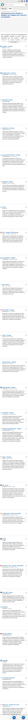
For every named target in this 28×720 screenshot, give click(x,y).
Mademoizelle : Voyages (8, 387)
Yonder (4, 539)
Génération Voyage (7, 100)
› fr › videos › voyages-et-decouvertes (10, 233)
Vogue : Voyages (6, 457)
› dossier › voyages (7, 363)
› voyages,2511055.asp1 (10, 259)
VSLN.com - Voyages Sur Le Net (10, 705)
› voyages (6, 47)
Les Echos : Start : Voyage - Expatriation (13, 565)
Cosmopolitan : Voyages (8, 258)
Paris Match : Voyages (8, 310)
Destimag (4, 607)
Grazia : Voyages (6, 335)
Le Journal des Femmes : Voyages (11, 155)
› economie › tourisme (9, 74)
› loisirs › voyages (9, 156)
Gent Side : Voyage (7, 592)
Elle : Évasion (5, 284)
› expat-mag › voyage (9, 514)
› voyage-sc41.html (8, 414)
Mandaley (5, 660)
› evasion (6, 129)
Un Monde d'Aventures (8, 678)
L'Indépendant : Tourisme (9, 73)
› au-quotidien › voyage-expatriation (12, 567)
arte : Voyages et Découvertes (10, 232)
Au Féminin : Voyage (7, 413)
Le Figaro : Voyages (7, 46)
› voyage (8, 430)
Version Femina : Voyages (9, 362)
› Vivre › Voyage (8, 311)
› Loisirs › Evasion (6, 285)
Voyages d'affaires (7, 633)
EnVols (4, 207)
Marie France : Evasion (8, 128)
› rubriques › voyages (9, 388)
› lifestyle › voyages (8, 183)
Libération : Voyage (7, 182)
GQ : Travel (5, 485)
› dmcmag (6, 608)
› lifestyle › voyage (8, 486)
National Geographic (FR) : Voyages (11, 429)
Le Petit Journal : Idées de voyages (11, 513)
